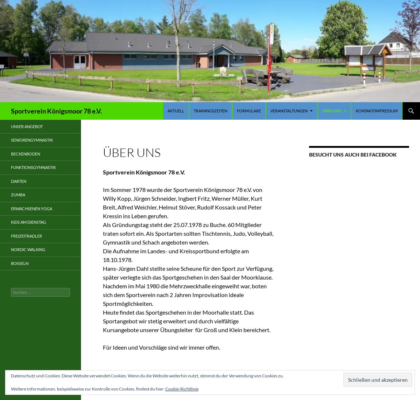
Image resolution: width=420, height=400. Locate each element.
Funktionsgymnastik (33, 167)
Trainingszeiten (210, 110)
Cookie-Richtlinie (182, 389)
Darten (18, 181)
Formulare (249, 110)
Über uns (331, 110)
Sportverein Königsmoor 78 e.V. (56, 111)
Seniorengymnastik (32, 140)
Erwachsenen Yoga (31, 208)
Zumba (18, 194)
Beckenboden (25, 153)
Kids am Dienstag (28, 222)
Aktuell (175, 110)
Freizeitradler (26, 236)
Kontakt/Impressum (377, 110)
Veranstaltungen (289, 110)
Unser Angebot (27, 126)
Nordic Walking (28, 249)
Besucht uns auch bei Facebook (353, 154)
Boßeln (19, 263)
